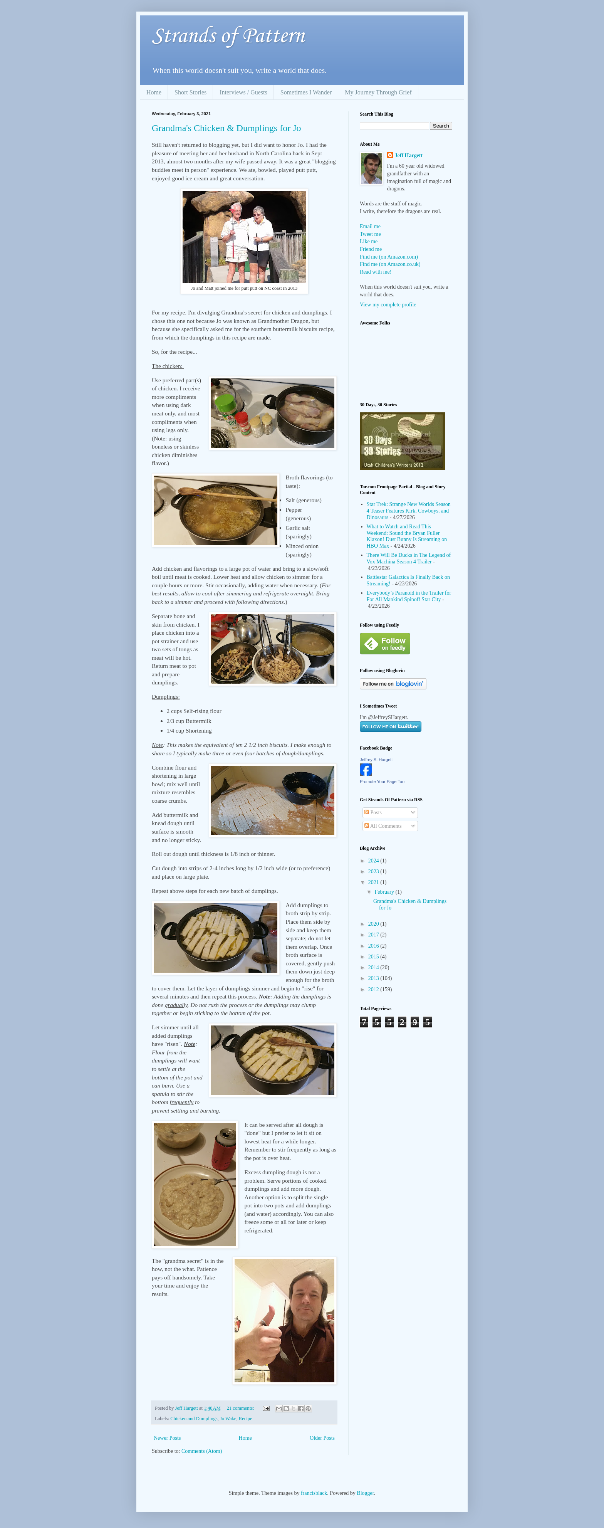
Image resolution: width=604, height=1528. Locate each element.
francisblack (314, 1493)
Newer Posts (167, 1438)
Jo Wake (228, 1418)
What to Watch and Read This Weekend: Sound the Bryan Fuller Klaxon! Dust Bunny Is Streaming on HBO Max (407, 536)
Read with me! (375, 272)
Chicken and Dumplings (193, 1418)
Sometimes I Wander (306, 92)
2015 (374, 957)
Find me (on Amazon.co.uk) (390, 264)
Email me (370, 226)
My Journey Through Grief (378, 92)
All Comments (383, 826)
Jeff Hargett (409, 155)
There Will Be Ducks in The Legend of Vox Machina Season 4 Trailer (409, 558)
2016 (374, 946)
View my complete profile (388, 305)
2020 (374, 924)
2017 (374, 935)
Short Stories (190, 92)
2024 (374, 861)
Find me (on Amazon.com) (389, 257)
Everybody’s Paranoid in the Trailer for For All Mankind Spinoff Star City (409, 596)
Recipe (245, 1418)
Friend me (371, 249)
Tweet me (370, 234)
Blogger (365, 1493)
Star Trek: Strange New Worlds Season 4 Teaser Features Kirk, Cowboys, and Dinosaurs (409, 510)
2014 (374, 967)
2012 (374, 989)
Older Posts (322, 1438)
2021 (374, 882)
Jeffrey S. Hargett (376, 759)
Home (153, 92)
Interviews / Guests (243, 92)
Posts (373, 812)
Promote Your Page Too (382, 781)
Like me (369, 241)
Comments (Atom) (201, 1451)
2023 (374, 871)
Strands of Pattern (228, 36)
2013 (374, 978)
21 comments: (241, 1408)
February (384, 892)
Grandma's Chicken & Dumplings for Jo (226, 128)
